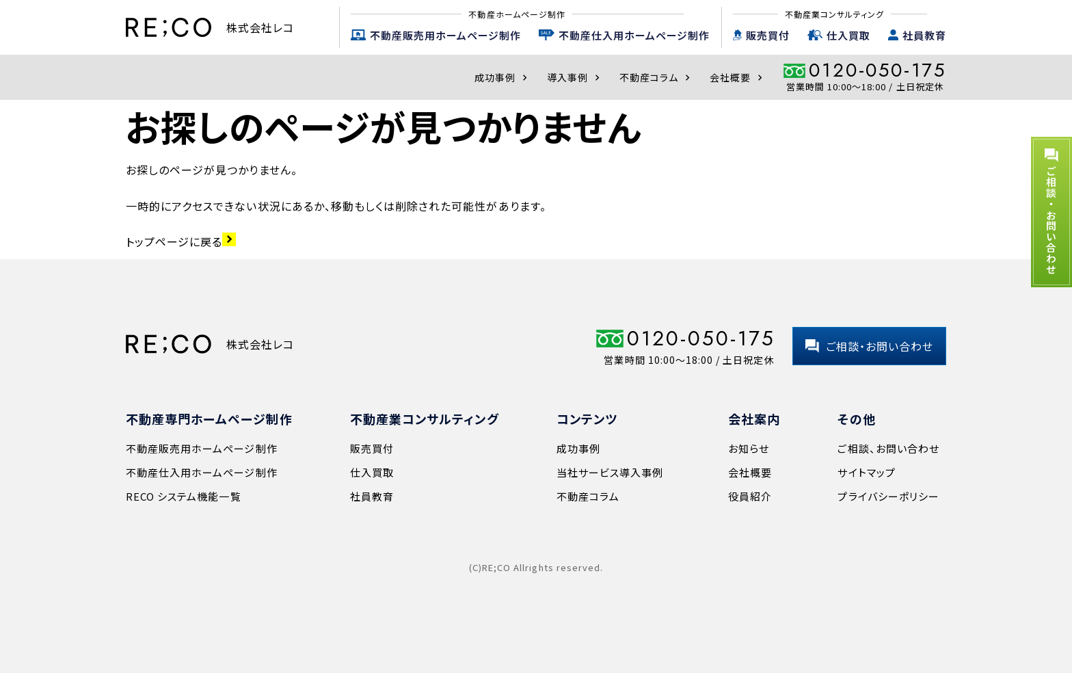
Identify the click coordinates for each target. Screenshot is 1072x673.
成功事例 (502, 77)
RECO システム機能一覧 (183, 496)
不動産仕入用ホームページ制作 (634, 35)
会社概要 (738, 77)
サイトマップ (866, 472)
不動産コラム (656, 77)
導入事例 (575, 77)
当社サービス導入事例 (610, 472)
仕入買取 (848, 35)
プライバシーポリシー (888, 496)
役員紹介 (750, 496)
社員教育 (924, 35)
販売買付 (768, 35)
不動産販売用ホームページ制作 (445, 35)
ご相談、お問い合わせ (888, 448)
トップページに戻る (181, 241)
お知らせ (748, 448)
